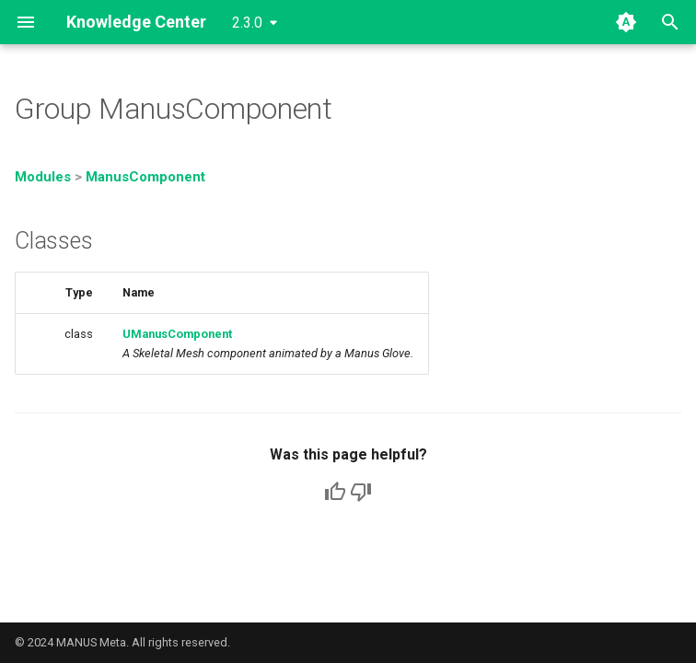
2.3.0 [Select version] (247, 22)
